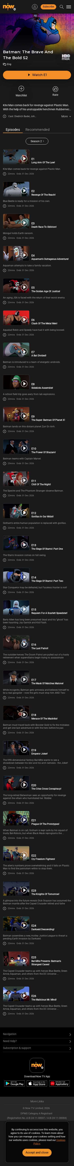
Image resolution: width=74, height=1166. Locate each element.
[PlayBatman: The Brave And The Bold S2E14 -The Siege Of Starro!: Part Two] (16, 575)
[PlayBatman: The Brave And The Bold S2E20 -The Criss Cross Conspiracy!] (16, 783)
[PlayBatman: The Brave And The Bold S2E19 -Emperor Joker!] (16, 748)
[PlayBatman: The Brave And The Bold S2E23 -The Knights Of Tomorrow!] (16, 888)
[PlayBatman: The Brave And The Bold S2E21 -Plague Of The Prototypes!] (16, 818)
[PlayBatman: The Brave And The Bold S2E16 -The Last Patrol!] (16, 642)
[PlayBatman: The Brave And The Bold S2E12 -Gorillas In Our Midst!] (16, 510)
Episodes (13, 129)
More (64, 116)
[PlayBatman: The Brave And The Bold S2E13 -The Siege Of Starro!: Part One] (16, 543)
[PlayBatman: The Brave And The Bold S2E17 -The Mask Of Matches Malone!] (16, 677)
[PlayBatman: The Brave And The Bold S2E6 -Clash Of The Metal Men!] (16, 317)
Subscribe (48, 6)
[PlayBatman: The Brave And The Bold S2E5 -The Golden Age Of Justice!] (16, 285)
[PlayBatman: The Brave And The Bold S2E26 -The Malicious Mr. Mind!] (16, 993)
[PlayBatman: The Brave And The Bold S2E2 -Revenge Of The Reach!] (16, 189)
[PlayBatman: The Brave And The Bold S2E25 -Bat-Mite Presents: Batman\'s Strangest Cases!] (16, 958)
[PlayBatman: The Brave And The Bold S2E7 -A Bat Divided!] (16, 350)
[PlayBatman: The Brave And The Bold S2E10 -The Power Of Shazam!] (16, 446)
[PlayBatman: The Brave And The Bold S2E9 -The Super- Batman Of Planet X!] (16, 414)
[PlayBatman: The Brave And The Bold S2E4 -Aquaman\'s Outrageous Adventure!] (16, 253)
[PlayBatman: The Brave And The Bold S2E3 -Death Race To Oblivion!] (16, 221)
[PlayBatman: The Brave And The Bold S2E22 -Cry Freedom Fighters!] (16, 853)
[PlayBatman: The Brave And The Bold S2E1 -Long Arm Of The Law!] (16, 156)
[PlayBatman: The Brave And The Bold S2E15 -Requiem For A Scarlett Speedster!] (16, 607)
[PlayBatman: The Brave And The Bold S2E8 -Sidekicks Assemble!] (16, 382)
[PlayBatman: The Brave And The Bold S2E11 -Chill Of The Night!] (16, 478)
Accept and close (37, 1152)
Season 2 (36, 141)
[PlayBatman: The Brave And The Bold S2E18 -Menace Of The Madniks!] (16, 712)
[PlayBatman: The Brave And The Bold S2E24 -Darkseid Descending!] (16, 923)
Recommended (37, 129)
